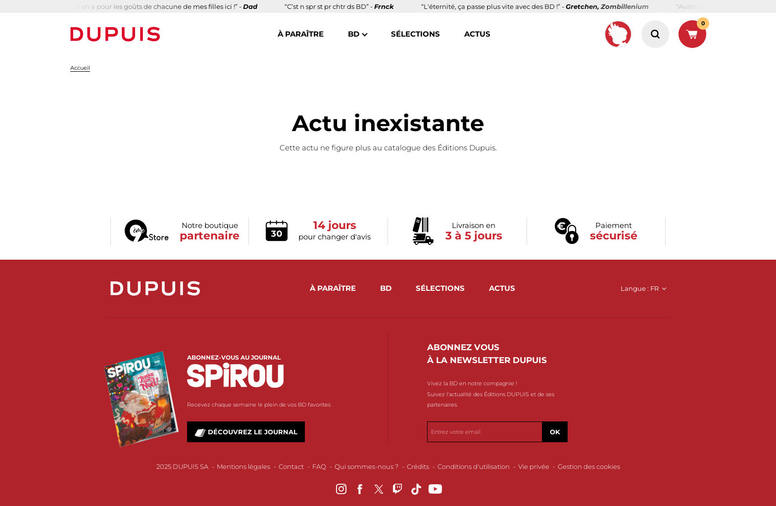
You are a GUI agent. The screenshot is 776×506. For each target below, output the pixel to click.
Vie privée (533, 466)
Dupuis (117, 34)
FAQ (319, 466)
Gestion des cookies (589, 466)
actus (477, 34)
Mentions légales (243, 466)
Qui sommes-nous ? (366, 466)
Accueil (80, 67)
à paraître (301, 34)
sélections (415, 34)
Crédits (418, 466)
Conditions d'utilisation (473, 466)
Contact (291, 466)
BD (353, 34)
